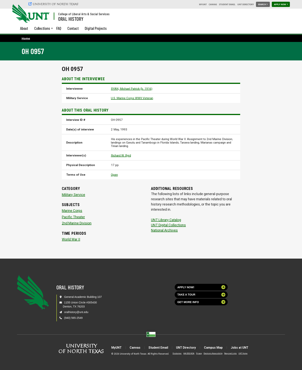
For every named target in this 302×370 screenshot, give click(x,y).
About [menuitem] (24, 28)
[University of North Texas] (54, 4)
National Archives (164, 230)
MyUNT (203, 4)
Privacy (197, 353)
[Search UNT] (263, 4)
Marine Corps (72, 211)
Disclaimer (174, 353)
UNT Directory (245, 4)
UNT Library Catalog (166, 220)
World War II (71, 239)
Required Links (228, 353)
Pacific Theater (73, 217)
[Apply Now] (281, 4)
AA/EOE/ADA (186, 353)
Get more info (201, 302)
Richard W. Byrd (121, 155)
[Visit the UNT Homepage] (44, 14)
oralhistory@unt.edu (76, 312)
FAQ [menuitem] (58, 28)
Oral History (70, 19)
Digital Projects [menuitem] (96, 28)
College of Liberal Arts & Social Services (83, 14)
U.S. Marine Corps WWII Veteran (132, 98)
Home (26, 38)
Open (114, 174)
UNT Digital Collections (168, 225)
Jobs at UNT (241, 347)
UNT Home (240, 353)
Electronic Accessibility (210, 353)
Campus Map (214, 347)
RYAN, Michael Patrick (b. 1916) (131, 88)
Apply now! (201, 287)
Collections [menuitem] (42, 28)
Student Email (227, 4)
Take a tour (201, 295)
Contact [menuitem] (73, 28)
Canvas (213, 4)
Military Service (73, 195)
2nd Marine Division (76, 223)
